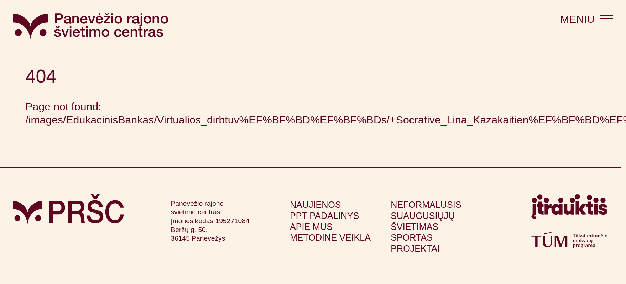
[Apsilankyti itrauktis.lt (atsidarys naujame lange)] (569, 209)
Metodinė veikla (330, 237)
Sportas (412, 237)
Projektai (415, 248)
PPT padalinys (324, 216)
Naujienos (315, 205)
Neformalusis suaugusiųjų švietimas (426, 216)
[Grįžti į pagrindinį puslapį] (68, 209)
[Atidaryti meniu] (586, 19)
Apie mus (311, 227)
